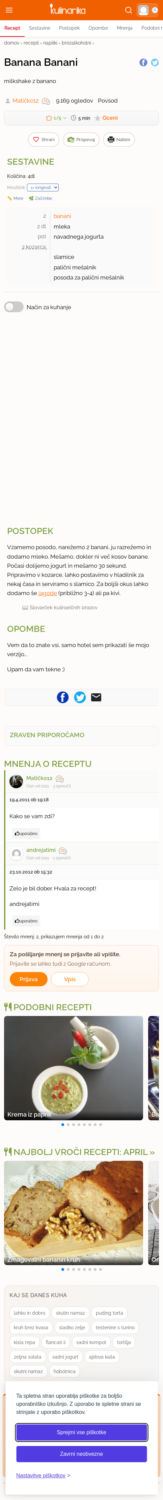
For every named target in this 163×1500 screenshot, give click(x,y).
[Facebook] (143, 62)
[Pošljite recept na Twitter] (80, 697)
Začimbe (43, 198)
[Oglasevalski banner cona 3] (81, 418)
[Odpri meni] (9, 10)
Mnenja (125, 28)
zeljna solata (28, 1357)
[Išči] (128, 10)
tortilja (124, 1342)
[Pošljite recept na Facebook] (63, 697)
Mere (18, 198)
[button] (147, 10)
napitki (50, 43)
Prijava (29, 979)
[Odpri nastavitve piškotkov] (43, 1476)
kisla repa (24, 1342)
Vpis (70, 979)
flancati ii (55, 1342)
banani (62, 216)
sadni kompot (91, 1342)
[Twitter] (155, 62)
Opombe (98, 28)
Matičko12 (25, 100)
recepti (31, 43)
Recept (12, 28)
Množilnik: (16, 187)
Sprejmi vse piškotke (81, 1432)
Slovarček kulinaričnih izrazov (64, 608)
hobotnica (65, 1371)
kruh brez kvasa (31, 1327)
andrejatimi (41, 850)
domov (11, 43)
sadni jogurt (65, 1357)
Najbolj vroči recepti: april (76, 1152)
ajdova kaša (102, 1357)
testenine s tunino (115, 1327)
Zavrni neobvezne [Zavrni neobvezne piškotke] (81, 1454)
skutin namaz (70, 1313)
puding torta (109, 1313)
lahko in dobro (29, 1313)
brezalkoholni (76, 43)
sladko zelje (72, 1327)
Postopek (69, 28)
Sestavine (39, 28)
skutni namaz (28, 1371)
